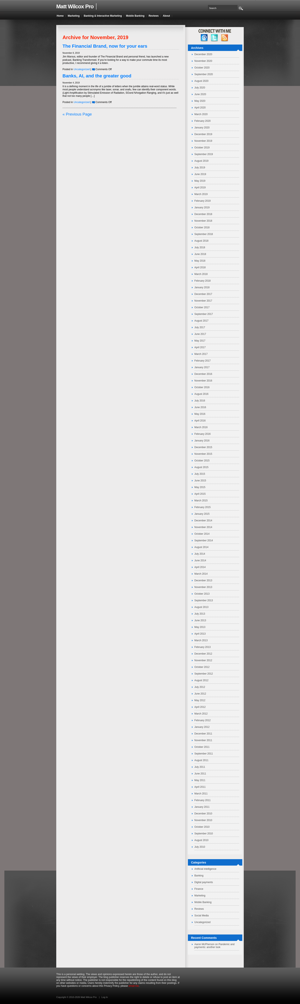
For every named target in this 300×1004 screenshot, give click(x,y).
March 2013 (201, 640)
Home (60, 15)
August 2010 (201, 840)
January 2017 (202, 367)
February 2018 (202, 280)
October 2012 (202, 667)
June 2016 (200, 407)
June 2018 (200, 254)
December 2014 (203, 520)
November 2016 (203, 380)
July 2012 (199, 687)
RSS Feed (224, 37)
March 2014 (201, 573)
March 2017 (201, 354)
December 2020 (203, 54)
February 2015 (202, 507)
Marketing (199, 895)
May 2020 (199, 100)
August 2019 (201, 160)
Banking (198, 875)
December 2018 (203, 214)
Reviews (199, 908)
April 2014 (200, 567)
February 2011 (202, 800)
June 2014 (200, 560)
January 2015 (202, 513)
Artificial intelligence (205, 868)
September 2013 (203, 600)
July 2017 (199, 327)
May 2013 (199, 627)
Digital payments (203, 882)
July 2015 (199, 473)
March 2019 (201, 194)
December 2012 (203, 653)
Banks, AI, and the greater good (96, 75)
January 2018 (202, 287)
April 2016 (200, 420)
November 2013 (203, 587)
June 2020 (200, 94)
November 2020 (203, 61)
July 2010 (199, 846)
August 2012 (201, 680)
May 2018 (199, 260)
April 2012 (200, 707)
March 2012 (201, 713)
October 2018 (202, 227)
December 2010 (203, 813)
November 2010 (203, 820)
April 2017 (200, 347)
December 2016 (203, 374)
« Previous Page (77, 114)
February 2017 (202, 360)
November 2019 (203, 140)
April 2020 (200, 107)
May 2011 (199, 780)
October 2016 (202, 387)
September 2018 (203, 234)
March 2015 (201, 500)
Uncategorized (82, 69)
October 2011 (202, 747)
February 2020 (202, 120)
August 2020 (201, 81)
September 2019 (203, 154)
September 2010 (203, 833)
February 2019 (202, 200)
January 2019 (202, 207)
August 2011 (201, 760)
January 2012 (202, 727)
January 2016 (202, 440)
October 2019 (202, 147)
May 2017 (199, 340)
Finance (198, 888)
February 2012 (202, 720)
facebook (204, 37)
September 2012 (203, 673)
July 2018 (199, 247)
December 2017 (203, 294)
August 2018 (201, 240)
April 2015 (200, 493)
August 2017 (201, 320)
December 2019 (203, 134)
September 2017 (203, 314)
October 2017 (202, 307)
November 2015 (203, 453)
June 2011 (200, 773)
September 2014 (203, 540)
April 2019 (200, 187)
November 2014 (203, 527)
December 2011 (203, 733)
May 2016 (199, 414)
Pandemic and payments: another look (214, 946)
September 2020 (203, 74)
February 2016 (202, 433)
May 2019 (199, 180)
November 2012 (203, 660)
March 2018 (201, 274)
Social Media (201, 915)
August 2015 (201, 467)
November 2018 (203, 220)
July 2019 (199, 167)
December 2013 (203, 580)
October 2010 (202, 826)
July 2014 (199, 553)
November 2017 (203, 300)
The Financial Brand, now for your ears (104, 46)
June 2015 (200, 480)
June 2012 (200, 693)
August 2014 (201, 547)
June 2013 (200, 620)
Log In (104, 997)
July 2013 (199, 613)
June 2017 (200, 334)
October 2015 (202, 460)
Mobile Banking (202, 902)
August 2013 (201, 607)
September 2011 (203, 753)
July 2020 (199, 87)
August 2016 (201, 394)
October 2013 (202, 593)
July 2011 (199, 766)
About (166, 15)
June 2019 (200, 174)
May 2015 (199, 487)
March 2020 (201, 114)
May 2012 (199, 700)
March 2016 (201, 427)
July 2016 (199, 400)
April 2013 (200, 633)
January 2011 (202, 806)
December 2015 (203, 447)
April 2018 (200, 267)
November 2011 (203, 740)
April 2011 (200, 786)
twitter (214, 37)
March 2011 (201, 793)
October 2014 (202, 533)
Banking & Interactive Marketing (103, 15)
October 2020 (202, 67)
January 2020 (202, 127)
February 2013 (202, 647)
